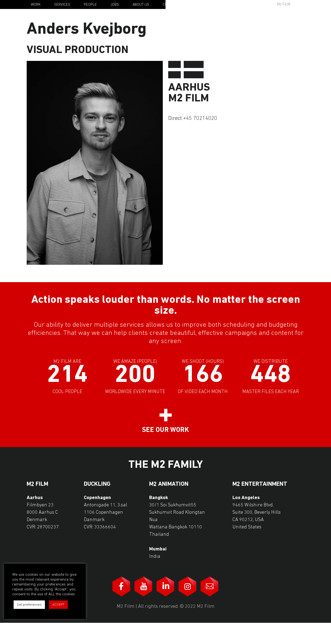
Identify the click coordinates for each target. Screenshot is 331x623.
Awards (242, 4)
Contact (170, 5)
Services (62, 5)
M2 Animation (168, 484)
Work (36, 5)
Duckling (97, 484)
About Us (141, 5)
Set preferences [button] (29, 604)
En (309, 5)
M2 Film (283, 4)
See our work (165, 430)
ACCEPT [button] (58, 604)
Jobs (115, 5)
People (90, 5)
